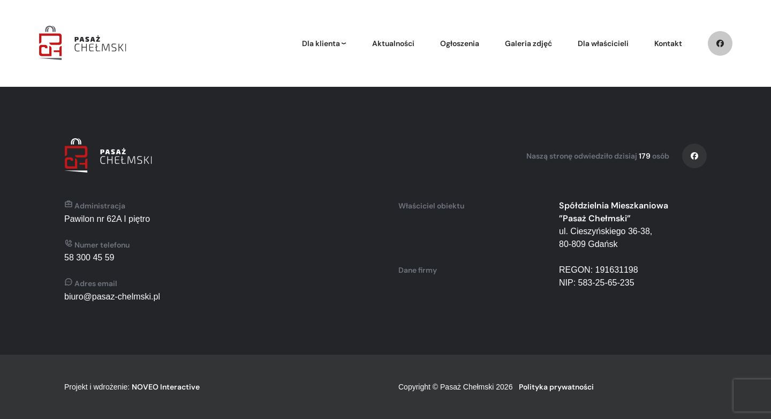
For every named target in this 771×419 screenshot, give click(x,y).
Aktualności (393, 43)
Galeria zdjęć (528, 43)
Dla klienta (321, 43)
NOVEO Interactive (166, 387)
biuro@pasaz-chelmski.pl (112, 296)
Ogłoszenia (459, 43)
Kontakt (668, 43)
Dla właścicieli (603, 43)
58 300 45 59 (89, 257)
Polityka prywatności (556, 387)
